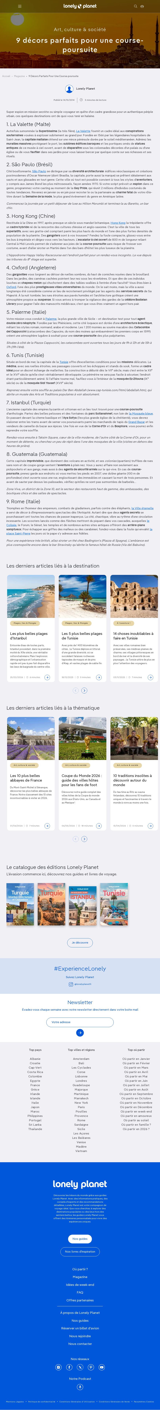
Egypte (35, 1081)
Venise (81, 1142)
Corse (81, 1072)
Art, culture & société (80, 29)
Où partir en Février (136, 1063)
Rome (81, 1120)
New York (81, 1103)
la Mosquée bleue (141, 413)
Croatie (35, 1063)
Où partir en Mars (136, 1067)
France (35, 1085)
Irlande (35, 1094)
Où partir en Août (136, 1089)
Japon (35, 1107)
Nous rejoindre (80, 1336)
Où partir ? (80, 1269)
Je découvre (80, 942)
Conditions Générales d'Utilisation (77, 1402)
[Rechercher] (135, 6)
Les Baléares (81, 1138)
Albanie (35, 1059)
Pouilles (81, 1111)
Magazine (19, 76)
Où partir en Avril (136, 1072)
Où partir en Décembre (136, 1107)
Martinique (81, 1094)
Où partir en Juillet (136, 1085)
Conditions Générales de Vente (114, 1402)
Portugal (35, 1120)
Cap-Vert (35, 1067)
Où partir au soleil (136, 1120)
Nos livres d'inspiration (80, 1251)
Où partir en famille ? (136, 1124)
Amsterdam (81, 1059)
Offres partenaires (80, 1300)
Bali (81, 1063)
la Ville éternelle (142, 508)
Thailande (35, 1129)
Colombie (35, 1076)
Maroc (35, 1111)
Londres (81, 1081)
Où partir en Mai (136, 1076)
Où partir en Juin (136, 1081)
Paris (81, 1107)
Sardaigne (81, 1124)
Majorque (81, 1089)
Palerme (51, 319)
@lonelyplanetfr (80, 984)
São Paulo (39, 171)
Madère (81, 1146)
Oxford (11, 287)
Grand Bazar (136, 422)
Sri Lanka (35, 1124)
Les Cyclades (81, 1067)
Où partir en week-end (136, 1111)
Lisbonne (81, 1076)
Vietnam (81, 1151)
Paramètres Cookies (144, 1402)
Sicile (81, 1129)
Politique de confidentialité (41, 1402)
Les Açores (81, 1133)
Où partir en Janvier (136, 1059)
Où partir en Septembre (136, 1094)
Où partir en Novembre (136, 1103)
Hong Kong (118, 223)
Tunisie (63, 362)
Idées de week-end (80, 1285)
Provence (81, 1116)
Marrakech (81, 1098)
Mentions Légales (15, 1402)
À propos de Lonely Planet (80, 1313)
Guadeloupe (81, 1085)
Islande (35, 1098)
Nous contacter (80, 1344)
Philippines (35, 1116)
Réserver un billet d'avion (80, 1328)
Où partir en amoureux (136, 1116)
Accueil (6, 76)
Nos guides (80, 1239)
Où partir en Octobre (136, 1098)
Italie (35, 1103)
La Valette (83, 131)
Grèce (35, 1089)
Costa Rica (35, 1072)
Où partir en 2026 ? (136, 1129)
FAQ (80, 1292)
